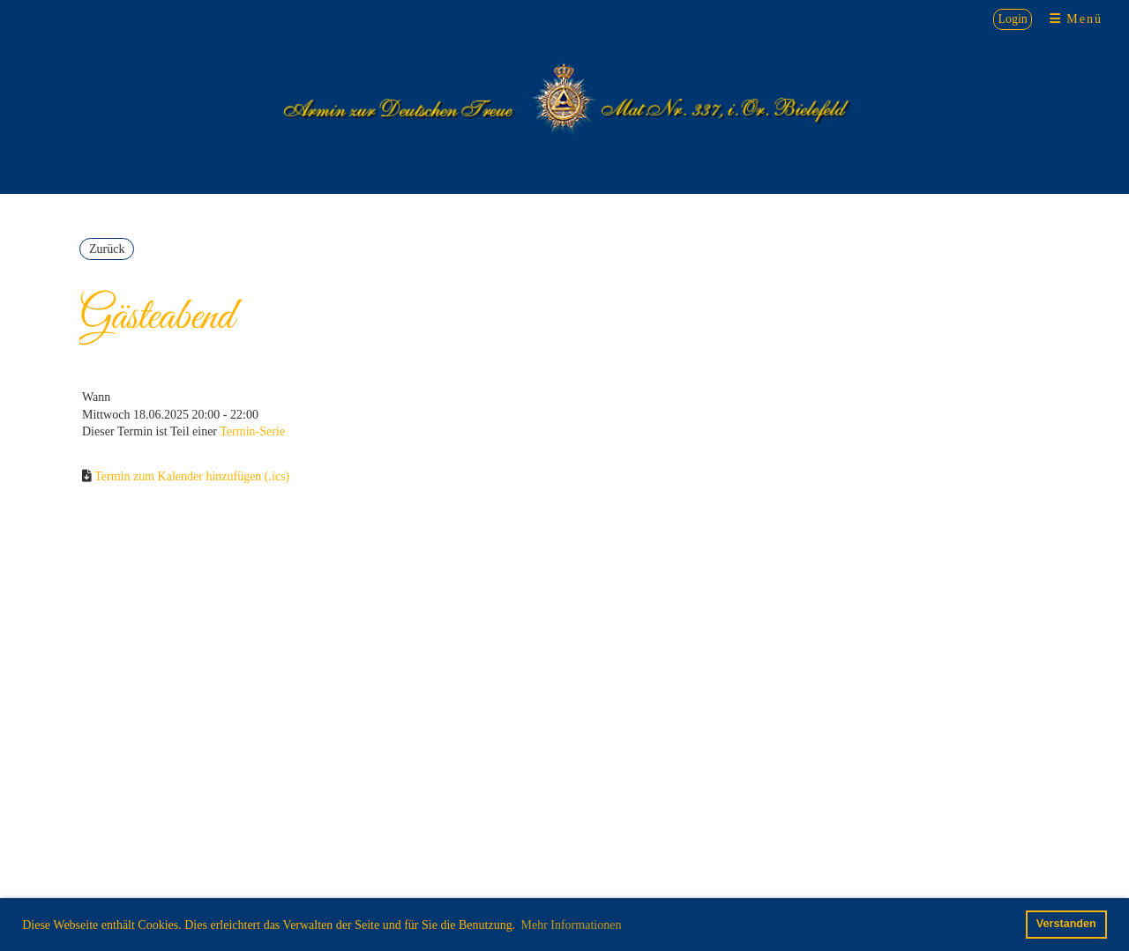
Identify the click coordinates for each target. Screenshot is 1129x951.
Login (1012, 19)
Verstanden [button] (1066, 924)
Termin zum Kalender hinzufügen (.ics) (191, 476)
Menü (1076, 19)
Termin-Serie (252, 431)
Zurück (106, 249)
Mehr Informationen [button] (570, 925)
